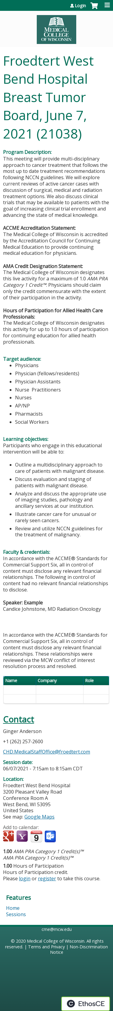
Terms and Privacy (46, 947)
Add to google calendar (9, 837)
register (47, 878)
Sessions (16, 914)
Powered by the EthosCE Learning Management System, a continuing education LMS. (85, 1004)
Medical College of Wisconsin (55, 941)
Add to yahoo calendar (23, 837)
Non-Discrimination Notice (79, 949)
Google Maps (39, 816)
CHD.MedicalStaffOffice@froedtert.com (46, 751)
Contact (18, 719)
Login (80, 6)
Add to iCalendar (36, 836)
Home (13, 908)
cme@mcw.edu (57, 929)
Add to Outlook (51, 837)
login (24, 878)
